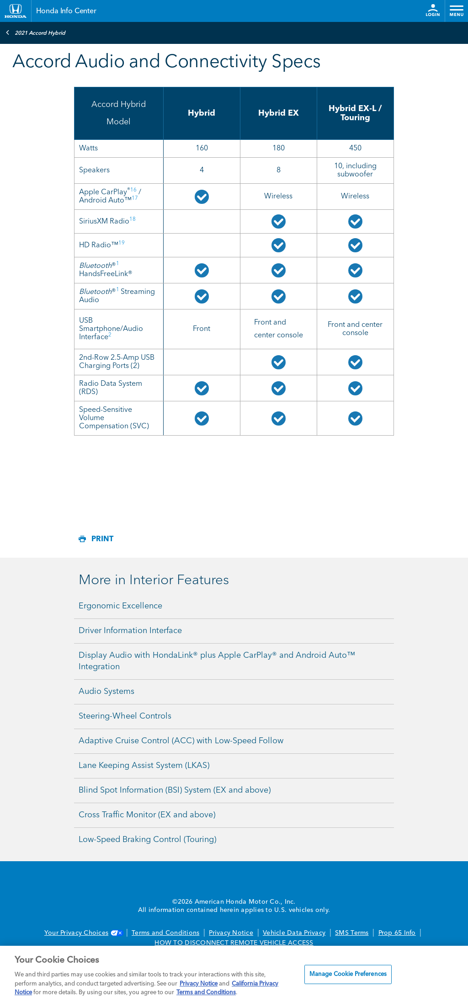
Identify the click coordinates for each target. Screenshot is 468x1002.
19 (121, 243)
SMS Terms (351, 933)
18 (132, 219)
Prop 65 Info (397, 933)
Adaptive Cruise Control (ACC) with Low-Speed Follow (181, 741)
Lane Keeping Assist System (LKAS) (144, 766)
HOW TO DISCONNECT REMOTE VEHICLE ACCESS (233, 943)
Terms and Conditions (165, 933)
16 (133, 190)
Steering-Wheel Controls (125, 716)
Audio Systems (106, 692)
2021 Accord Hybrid (35, 32)
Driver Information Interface (130, 631)
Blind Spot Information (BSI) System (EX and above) (175, 790)
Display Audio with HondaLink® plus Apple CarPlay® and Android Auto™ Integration (217, 661)
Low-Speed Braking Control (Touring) (147, 840)
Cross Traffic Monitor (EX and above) (147, 815)
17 (135, 198)
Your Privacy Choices (83, 933)
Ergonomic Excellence (120, 606)
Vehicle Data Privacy (294, 933)
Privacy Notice (231, 933)
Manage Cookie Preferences (348, 974)
